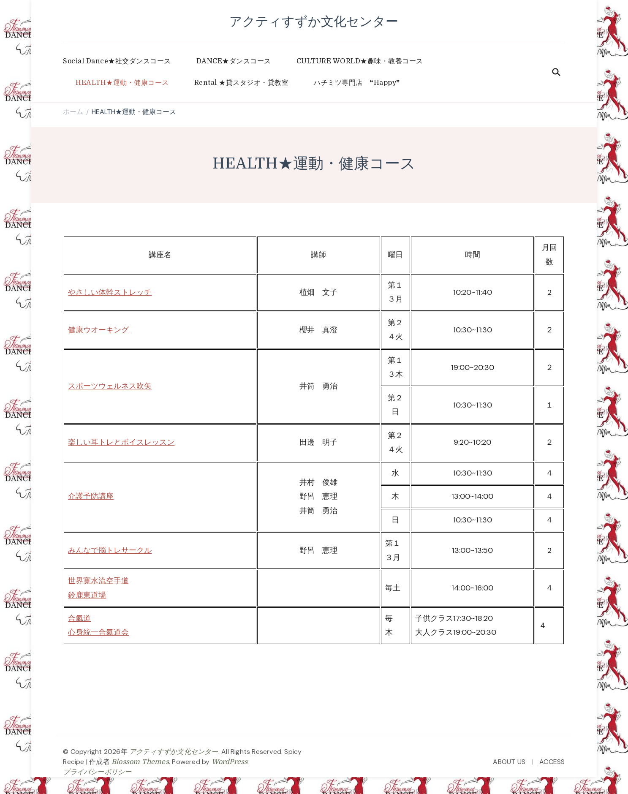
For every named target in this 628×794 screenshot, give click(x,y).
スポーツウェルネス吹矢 (110, 386)
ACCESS (552, 761)
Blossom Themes (140, 762)
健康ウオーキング (98, 330)
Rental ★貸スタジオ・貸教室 (241, 83)
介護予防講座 (91, 496)
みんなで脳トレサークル (110, 550)
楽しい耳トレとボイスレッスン (121, 442)
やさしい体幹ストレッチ (110, 292)
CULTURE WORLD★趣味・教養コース (359, 61)
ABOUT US (509, 761)
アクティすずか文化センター (313, 21)
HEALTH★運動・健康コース (122, 83)
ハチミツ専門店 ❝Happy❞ (357, 83)
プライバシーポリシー (97, 772)
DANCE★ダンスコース (233, 61)
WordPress (230, 762)
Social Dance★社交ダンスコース (117, 61)
